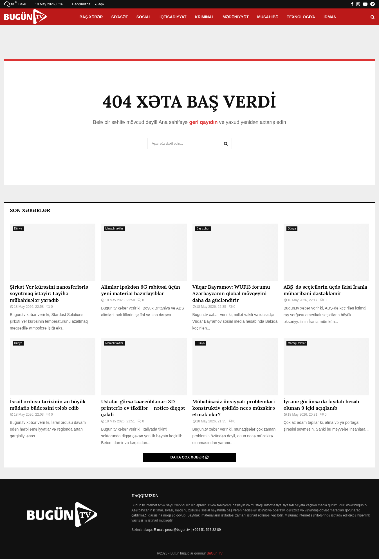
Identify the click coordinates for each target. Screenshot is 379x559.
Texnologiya (301, 17)
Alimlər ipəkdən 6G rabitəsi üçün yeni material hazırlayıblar (140, 290)
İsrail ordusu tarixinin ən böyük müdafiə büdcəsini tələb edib (48, 404)
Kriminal (204, 17)
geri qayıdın (203, 122)
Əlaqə (99, 4)
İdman (330, 17)
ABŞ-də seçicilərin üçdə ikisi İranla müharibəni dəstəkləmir (325, 290)
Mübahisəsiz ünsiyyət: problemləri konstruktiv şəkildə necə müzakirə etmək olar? (233, 408)
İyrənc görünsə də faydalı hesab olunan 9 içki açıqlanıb (321, 404)
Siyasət (119, 17)
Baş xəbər (91, 17)
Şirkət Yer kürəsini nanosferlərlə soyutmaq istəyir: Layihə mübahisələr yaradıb (49, 293)
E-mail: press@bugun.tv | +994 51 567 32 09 (187, 530)
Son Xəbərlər (30, 210)
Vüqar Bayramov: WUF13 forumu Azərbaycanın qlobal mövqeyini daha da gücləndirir (231, 293)
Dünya (18, 228)
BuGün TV (214, 553)
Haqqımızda (81, 4)
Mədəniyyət (236, 17)
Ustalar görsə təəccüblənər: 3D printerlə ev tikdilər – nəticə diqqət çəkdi (143, 408)
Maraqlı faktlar (114, 228)
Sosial (143, 17)
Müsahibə (267, 17)
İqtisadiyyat (173, 17)
